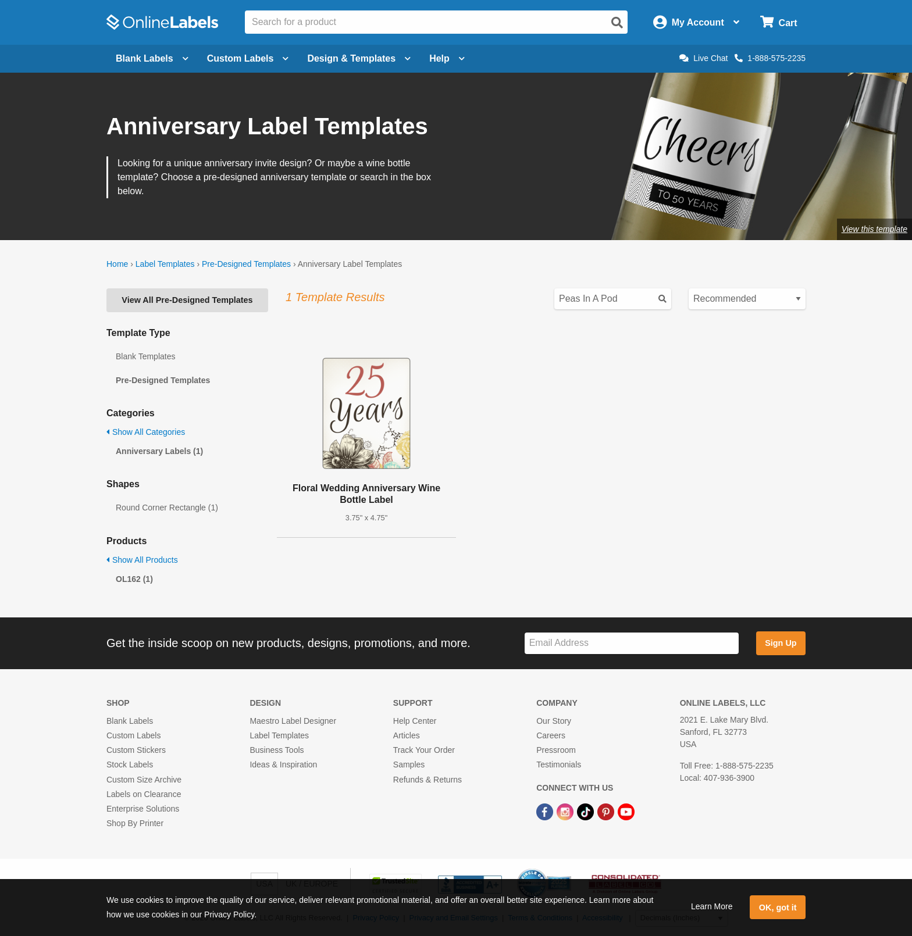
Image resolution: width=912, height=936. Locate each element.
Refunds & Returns (427, 779)
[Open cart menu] (778, 22)
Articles (406, 735)
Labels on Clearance (143, 794)
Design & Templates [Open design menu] (359, 58)
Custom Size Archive (143, 779)
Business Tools (277, 750)
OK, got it (778, 907)
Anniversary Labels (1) (159, 451)
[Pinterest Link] (607, 811)
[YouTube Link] (626, 811)
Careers (550, 735)
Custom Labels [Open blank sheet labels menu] (248, 58)
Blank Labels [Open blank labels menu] (152, 58)
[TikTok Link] (586, 811)
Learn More (712, 906)
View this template (874, 229)
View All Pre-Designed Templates (187, 300)
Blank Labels (129, 721)
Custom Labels (133, 735)
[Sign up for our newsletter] (632, 643)
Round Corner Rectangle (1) (167, 507)
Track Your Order (424, 750)
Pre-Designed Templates (246, 264)
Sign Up (780, 643)
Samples (409, 764)
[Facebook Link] (545, 811)
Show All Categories (145, 432)
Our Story (553, 721)
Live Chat (703, 58)
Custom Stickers (136, 750)
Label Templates (165, 264)
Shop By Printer (134, 823)
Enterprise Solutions (142, 808)
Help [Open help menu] (447, 58)
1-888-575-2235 (770, 58)
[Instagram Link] (566, 811)
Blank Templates (145, 356)
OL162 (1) (134, 579)
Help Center (415, 721)
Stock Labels (129, 764)
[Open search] (617, 22)
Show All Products (142, 560)
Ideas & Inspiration (283, 764)
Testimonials (558, 764)
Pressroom (556, 750)
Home (117, 264)
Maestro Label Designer (293, 721)
